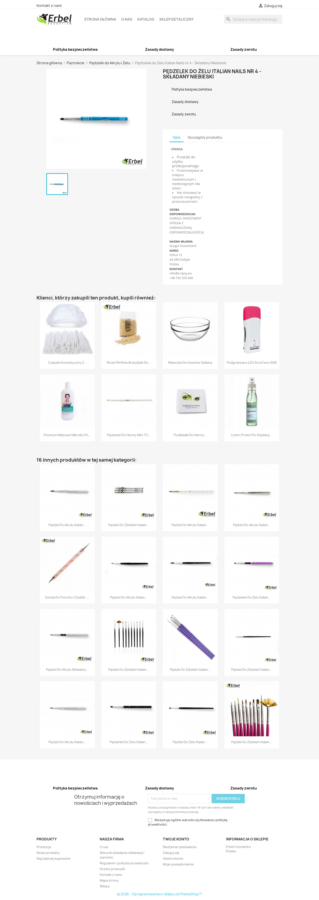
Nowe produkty (48, 853)
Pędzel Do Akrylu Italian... (67, 525)
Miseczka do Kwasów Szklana (190, 362)
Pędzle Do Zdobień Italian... (128, 525)
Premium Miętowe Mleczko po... (67, 435)
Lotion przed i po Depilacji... (251, 435)
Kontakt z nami (49, 5)
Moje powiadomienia (178, 864)
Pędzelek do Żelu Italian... (252, 597)
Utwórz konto (173, 858)
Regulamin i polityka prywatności (124, 863)
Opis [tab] (176, 137)
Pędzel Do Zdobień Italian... (251, 669)
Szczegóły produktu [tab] (205, 137)
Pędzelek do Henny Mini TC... (129, 435)
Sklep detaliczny (176, 19)
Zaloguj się (171, 853)
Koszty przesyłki (112, 869)
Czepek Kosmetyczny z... (67, 362)
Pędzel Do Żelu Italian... (190, 742)
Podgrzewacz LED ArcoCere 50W (252, 362)
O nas (126, 19)
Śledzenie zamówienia (179, 847)
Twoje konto (176, 839)
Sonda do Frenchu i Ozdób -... (67, 597)
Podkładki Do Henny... (190, 435)
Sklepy (105, 886)
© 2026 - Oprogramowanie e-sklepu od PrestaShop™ (159, 894)
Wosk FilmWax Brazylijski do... (129, 362)
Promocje (44, 847)
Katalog (145, 19)
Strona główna (100, 19)
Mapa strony (109, 880)
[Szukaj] (253, 19)
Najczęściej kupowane (53, 858)
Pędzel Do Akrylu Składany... (67, 669)
